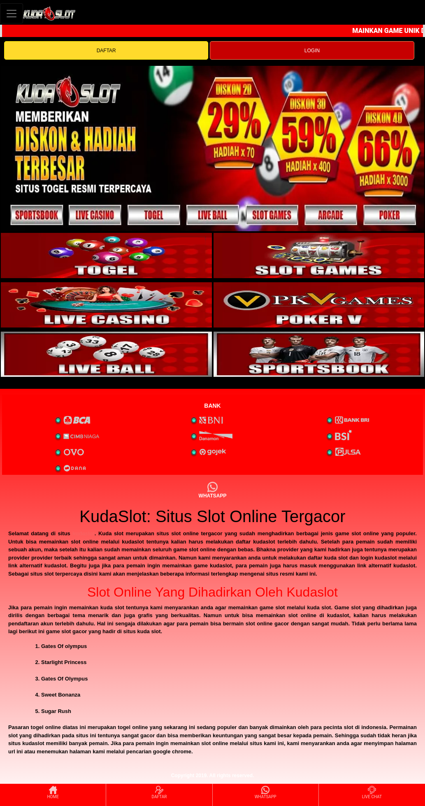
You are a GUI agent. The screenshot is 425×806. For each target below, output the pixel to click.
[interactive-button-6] (319, 354)
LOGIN (312, 50)
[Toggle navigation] (11, 13)
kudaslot (83, 533)
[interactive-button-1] (106, 255)
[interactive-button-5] (106, 354)
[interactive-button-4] (319, 305)
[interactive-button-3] (106, 305)
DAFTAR (106, 50)
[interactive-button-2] (319, 255)
